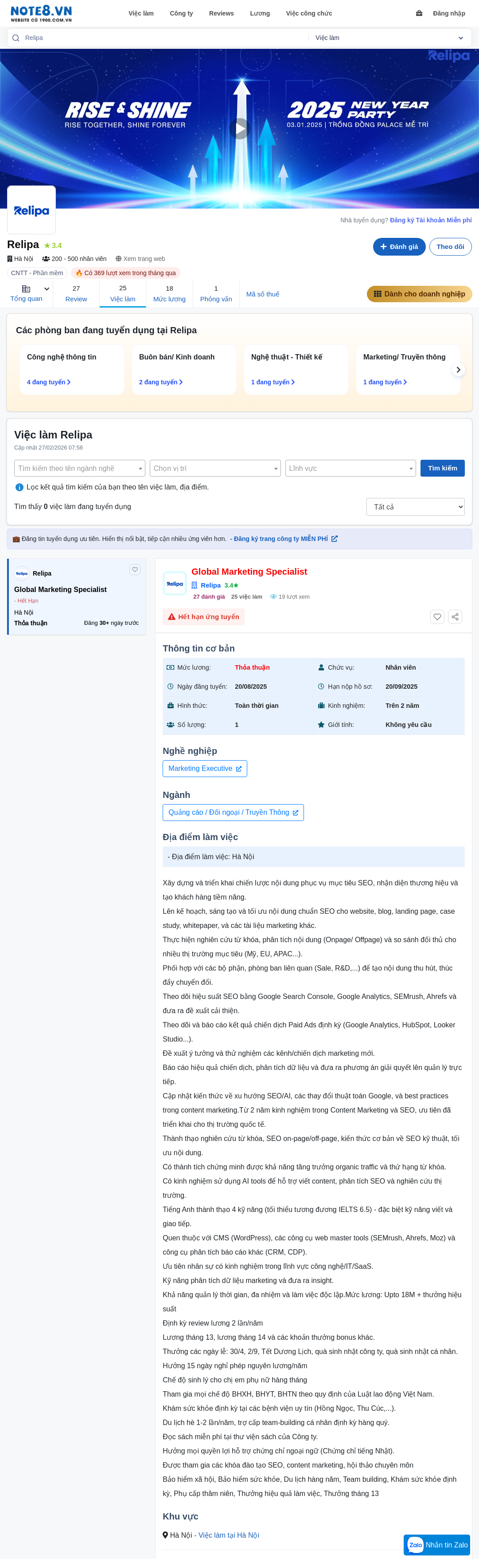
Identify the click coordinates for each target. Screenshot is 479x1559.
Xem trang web (140, 258)
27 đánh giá (209, 596)
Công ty (181, 13)
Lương (260, 13)
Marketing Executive (204, 768)
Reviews (221, 13)
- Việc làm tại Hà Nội (226, 1535)
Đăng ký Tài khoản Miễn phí (431, 220)
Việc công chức (309, 13)
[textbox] (80, 468)
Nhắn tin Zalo (437, 1546)
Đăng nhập (449, 13)
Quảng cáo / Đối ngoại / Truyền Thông (233, 812)
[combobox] (164, 37)
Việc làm (141, 13)
